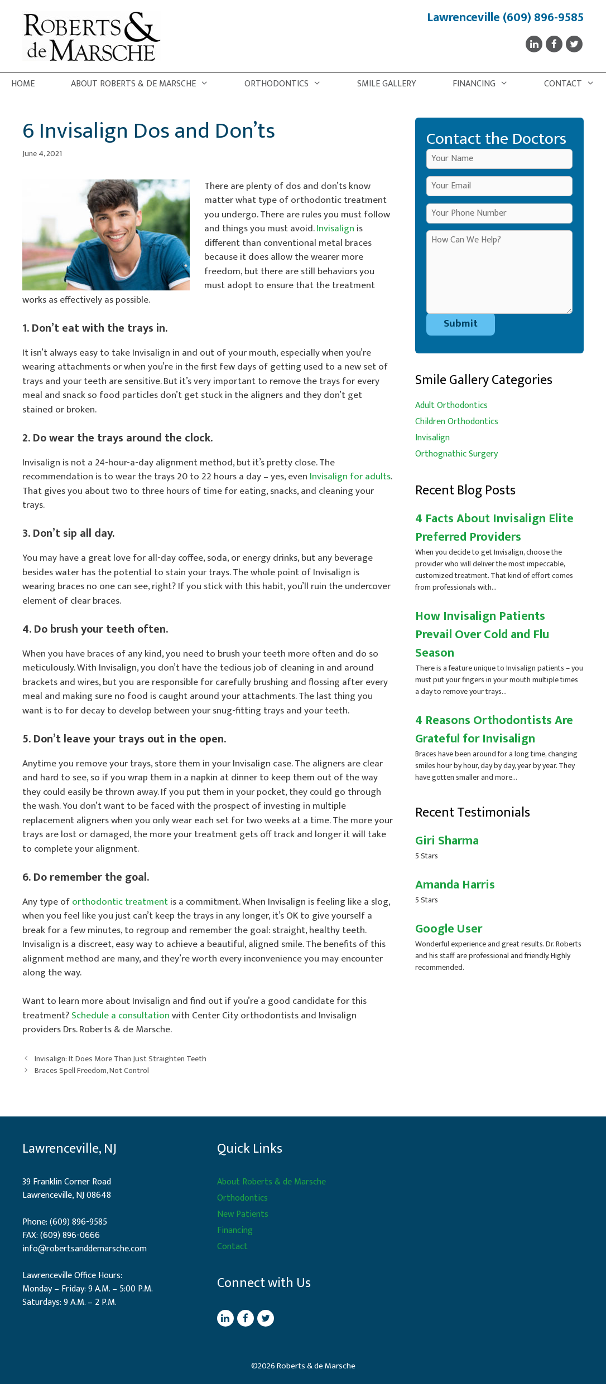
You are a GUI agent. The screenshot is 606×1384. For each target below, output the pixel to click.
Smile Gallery (386, 83)
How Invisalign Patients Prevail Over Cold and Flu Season (482, 634)
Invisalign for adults (350, 476)
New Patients (242, 1214)
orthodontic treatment (120, 902)
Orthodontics (288, 84)
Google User (448, 929)
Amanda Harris (455, 885)
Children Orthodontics (456, 421)
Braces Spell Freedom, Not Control (92, 1070)
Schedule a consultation (120, 1015)
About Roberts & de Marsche (145, 84)
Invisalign (335, 228)
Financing (486, 84)
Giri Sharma (447, 841)
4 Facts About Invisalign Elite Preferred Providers (494, 527)
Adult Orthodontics (451, 405)
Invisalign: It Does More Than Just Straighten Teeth (120, 1059)
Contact (575, 84)
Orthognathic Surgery (456, 454)
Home (23, 83)
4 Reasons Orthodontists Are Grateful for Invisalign (494, 729)
